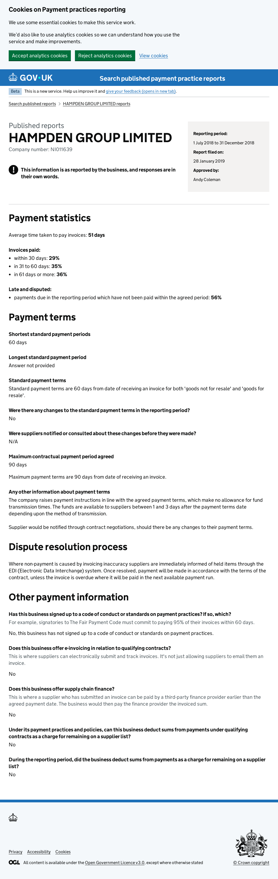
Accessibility (38, 851)
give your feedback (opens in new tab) (141, 91)
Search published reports (32, 103)
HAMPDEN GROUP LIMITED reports (96, 103)
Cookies (63, 851)
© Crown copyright (251, 862)
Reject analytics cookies (105, 55)
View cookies (153, 55)
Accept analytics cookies (40, 55)
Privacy (15, 851)
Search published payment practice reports (162, 78)
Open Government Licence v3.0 (114, 862)
